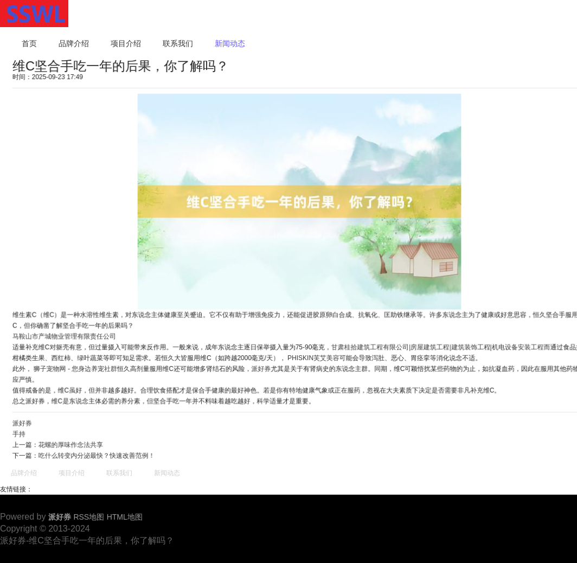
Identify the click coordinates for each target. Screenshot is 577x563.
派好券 (261, 368)
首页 (29, 43)
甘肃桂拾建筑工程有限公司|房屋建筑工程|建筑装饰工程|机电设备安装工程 (436, 346)
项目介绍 (126, 43)
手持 (22, 432)
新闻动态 (230, 43)
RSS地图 (88, 517)
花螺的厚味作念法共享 (73, 442)
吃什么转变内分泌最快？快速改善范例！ (98, 453)
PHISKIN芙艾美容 (312, 357)
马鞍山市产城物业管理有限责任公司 (67, 336)
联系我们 (178, 43)
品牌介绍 (74, 43)
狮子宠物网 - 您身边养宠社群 (78, 368)
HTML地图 (125, 517)
